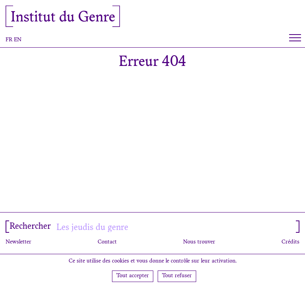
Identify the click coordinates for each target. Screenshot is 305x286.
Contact (107, 242)
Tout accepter (132, 276)
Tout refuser (177, 276)
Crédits (290, 242)
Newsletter (18, 242)
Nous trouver (199, 242)
